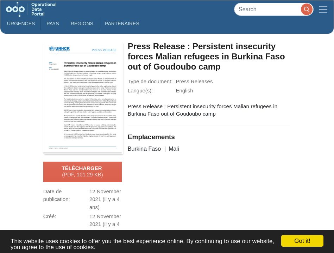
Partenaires (122, 23)
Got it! (302, 241)
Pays (52, 23)
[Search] (274, 9)
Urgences (21, 23)
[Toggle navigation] (323, 9)
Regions (82, 23)
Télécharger (82, 172)
